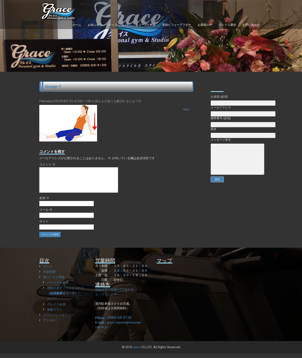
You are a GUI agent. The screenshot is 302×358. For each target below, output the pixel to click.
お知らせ (93, 25)
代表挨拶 (49, 276)
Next (188, 109)
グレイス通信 (227, 25)
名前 (44, 202)
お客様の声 (205, 25)
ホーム (76, 25)
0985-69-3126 (120, 322)
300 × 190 (84, 101)
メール (45, 214)
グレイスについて (117, 25)
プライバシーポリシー (58, 319)
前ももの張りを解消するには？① (118, 101)
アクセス (49, 325)
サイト (44, 226)
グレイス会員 (56, 309)
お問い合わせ (251, 25)
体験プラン (54, 314)
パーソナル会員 (58, 287)
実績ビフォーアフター (176, 25)
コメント (47, 164)
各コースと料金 (145, 25)
